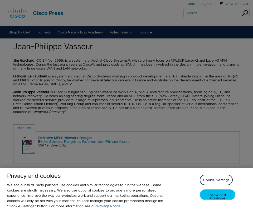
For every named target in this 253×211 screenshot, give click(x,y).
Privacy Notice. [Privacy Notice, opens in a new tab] (109, 206)
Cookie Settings (216, 180)
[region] (126, 189)
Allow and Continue (218, 196)
